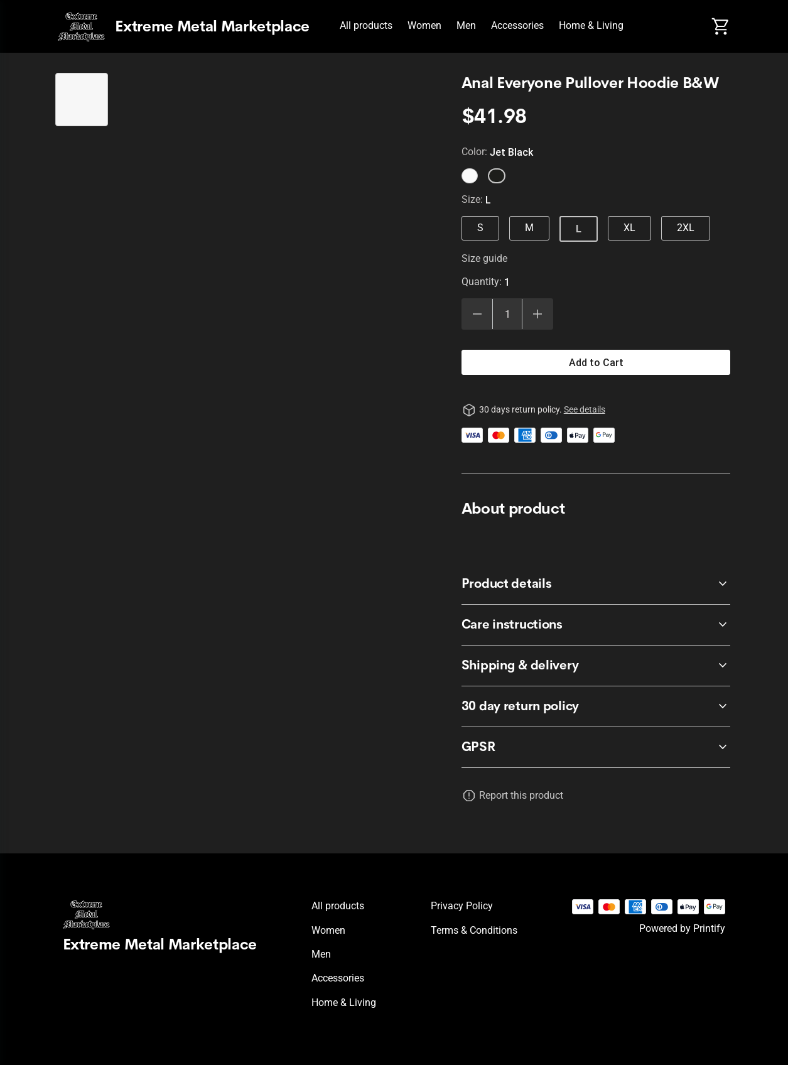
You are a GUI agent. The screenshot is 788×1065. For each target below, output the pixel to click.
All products (366, 25)
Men (466, 25)
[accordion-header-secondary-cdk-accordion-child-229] (596, 625)
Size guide (484, 258)
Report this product (521, 795)
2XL (685, 228)
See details (584, 409)
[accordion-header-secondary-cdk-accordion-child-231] (596, 747)
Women (424, 25)
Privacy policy (462, 906)
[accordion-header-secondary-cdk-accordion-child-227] (596, 706)
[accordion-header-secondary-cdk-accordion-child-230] (596, 666)
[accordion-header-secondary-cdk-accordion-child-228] (596, 584)
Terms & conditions (474, 930)
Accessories (517, 25)
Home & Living (591, 25)
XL (629, 228)
